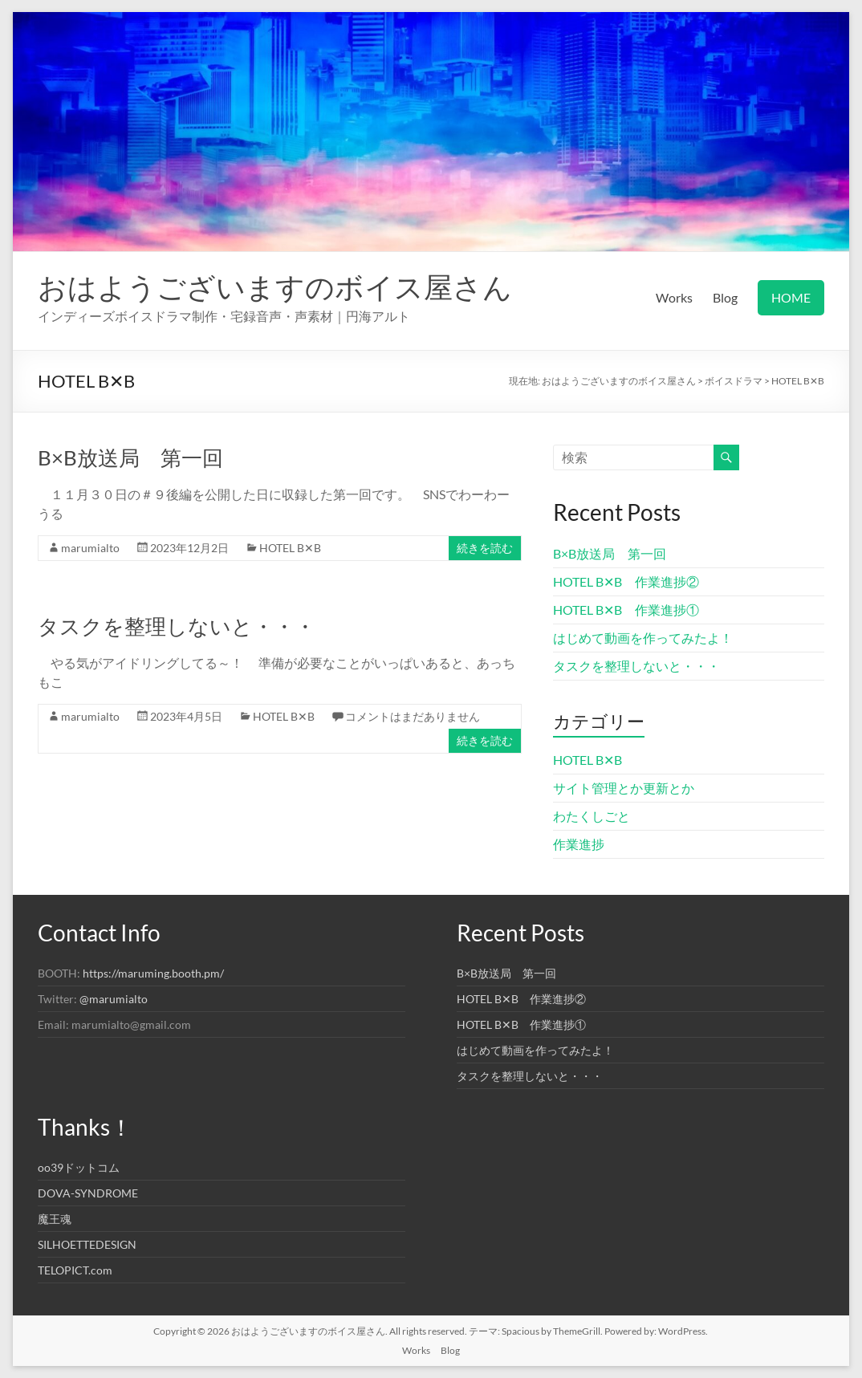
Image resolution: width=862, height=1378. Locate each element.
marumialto (90, 548)
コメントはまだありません (412, 716)
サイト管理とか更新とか (623, 787)
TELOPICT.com (75, 1270)
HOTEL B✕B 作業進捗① (626, 609)
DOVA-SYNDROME (88, 1193)
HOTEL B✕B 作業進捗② (626, 581)
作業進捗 (578, 844)
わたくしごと (591, 815)
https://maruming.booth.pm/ (153, 973)
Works (674, 297)
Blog (725, 297)
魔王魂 (54, 1219)
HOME (791, 297)
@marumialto (113, 999)
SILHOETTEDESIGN (87, 1244)
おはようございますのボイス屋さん (275, 286)
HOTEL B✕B (290, 548)
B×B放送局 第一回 (130, 457)
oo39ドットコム (79, 1167)
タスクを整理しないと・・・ (176, 626)
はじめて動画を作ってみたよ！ (643, 637)
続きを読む (485, 548)
